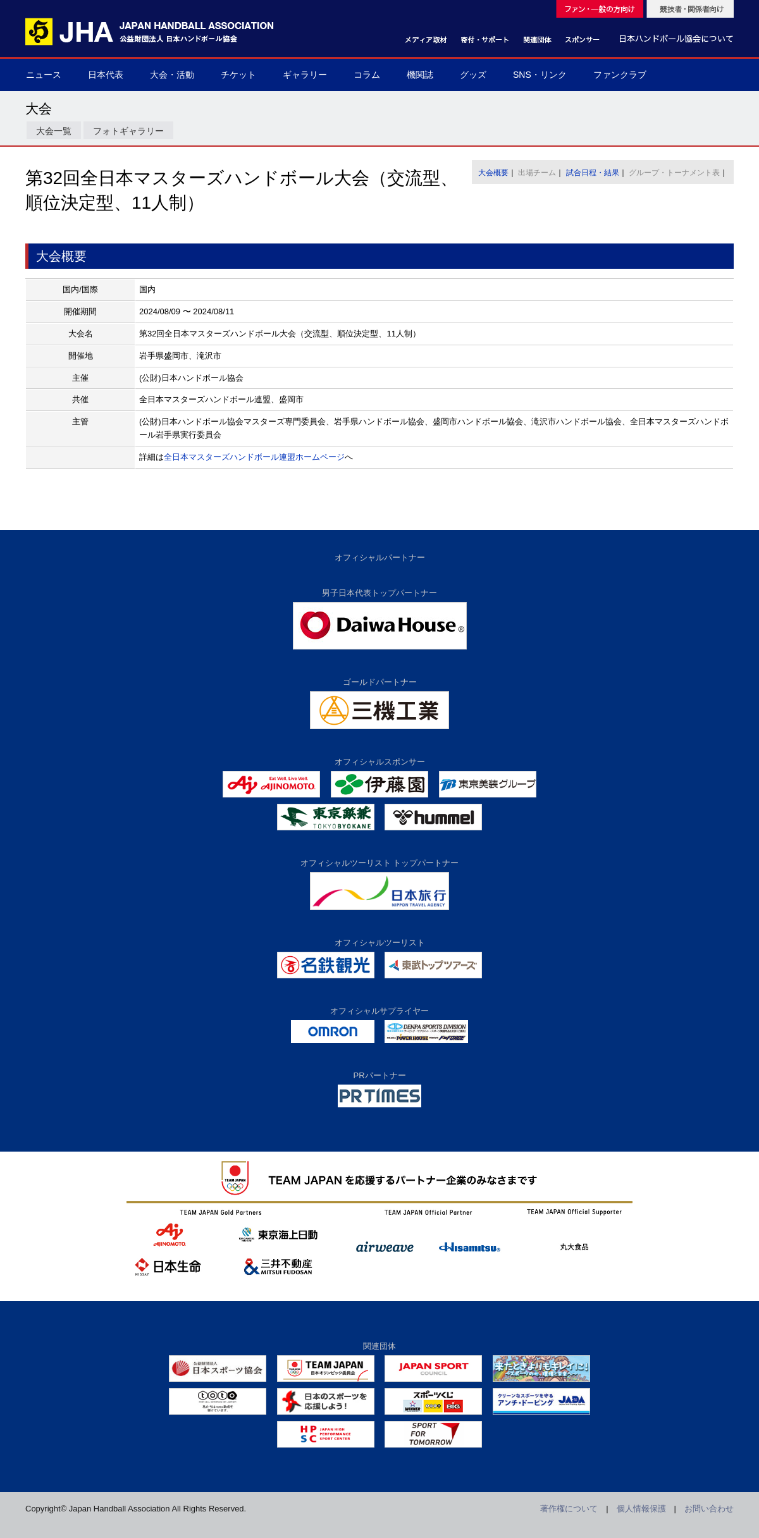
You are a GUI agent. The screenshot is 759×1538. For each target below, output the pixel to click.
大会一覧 (53, 131)
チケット (238, 75)
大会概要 (493, 172)
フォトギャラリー (128, 131)
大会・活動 (172, 75)
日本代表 (105, 75)
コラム (367, 75)
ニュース (43, 75)
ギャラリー (305, 75)
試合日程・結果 (592, 172)
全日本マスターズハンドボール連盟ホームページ (254, 457)
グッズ (473, 75)
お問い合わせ (709, 1508)
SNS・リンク (540, 75)
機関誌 (420, 75)
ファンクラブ (619, 75)
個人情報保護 (641, 1508)
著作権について (569, 1508)
